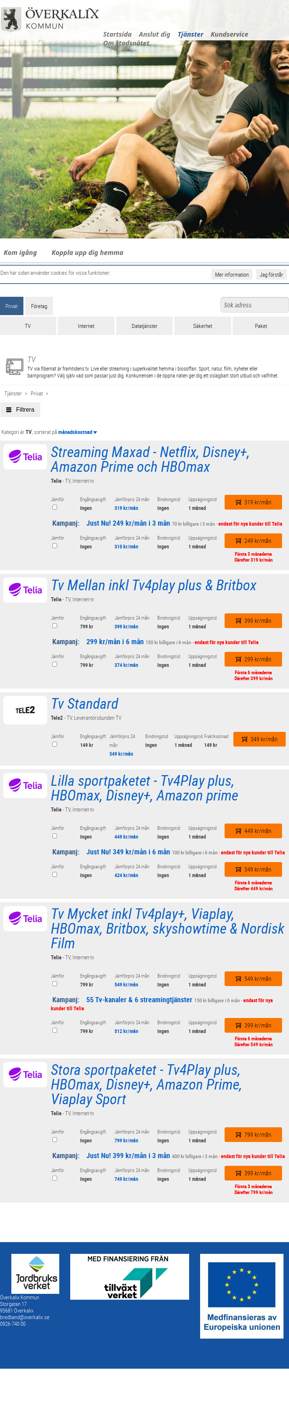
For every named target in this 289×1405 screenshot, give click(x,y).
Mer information (232, 274)
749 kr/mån (126, 1178)
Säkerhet (202, 325)
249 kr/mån (253, 541)
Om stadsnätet (126, 43)
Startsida (117, 34)
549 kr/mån (126, 984)
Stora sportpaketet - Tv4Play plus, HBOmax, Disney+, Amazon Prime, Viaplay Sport (146, 1084)
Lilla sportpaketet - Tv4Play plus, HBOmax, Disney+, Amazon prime (144, 787)
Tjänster (190, 34)
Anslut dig (154, 34)
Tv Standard (84, 703)
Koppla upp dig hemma (87, 252)
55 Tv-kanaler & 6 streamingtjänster (139, 999)
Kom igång (20, 252)
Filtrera (20, 409)
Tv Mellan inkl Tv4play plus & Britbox (153, 585)
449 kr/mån (126, 836)
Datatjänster (145, 325)
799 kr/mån (126, 1140)
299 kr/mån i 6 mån (115, 641)
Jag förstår (271, 274)
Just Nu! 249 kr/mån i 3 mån (128, 523)
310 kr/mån (126, 546)
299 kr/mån (253, 659)
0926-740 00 (13, 1323)
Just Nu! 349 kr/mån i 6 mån (128, 852)
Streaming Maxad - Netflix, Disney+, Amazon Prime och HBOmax (150, 459)
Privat (37, 393)
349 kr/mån (121, 753)
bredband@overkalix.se (24, 1317)
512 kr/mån (126, 1031)
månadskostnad (77, 431)
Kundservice (229, 34)
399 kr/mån (126, 626)
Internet (86, 325)
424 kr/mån (126, 875)
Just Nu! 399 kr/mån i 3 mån (128, 1155)
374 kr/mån (126, 664)
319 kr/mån (126, 507)
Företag (39, 306)
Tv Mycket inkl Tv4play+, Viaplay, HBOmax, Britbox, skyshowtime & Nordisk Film (168, 928)
